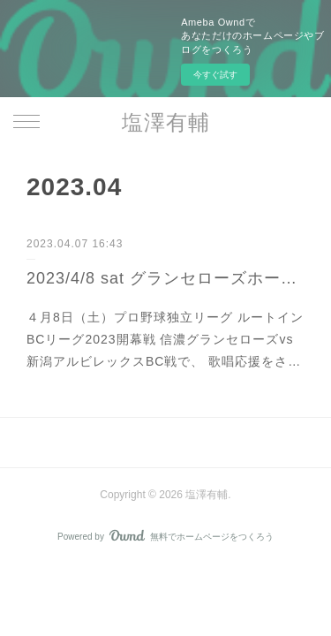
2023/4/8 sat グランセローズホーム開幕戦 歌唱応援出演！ (165, 278)
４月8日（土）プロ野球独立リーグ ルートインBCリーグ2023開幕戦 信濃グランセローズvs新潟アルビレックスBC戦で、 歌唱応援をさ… (165, 339)
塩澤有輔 (166, 122)
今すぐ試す (215, 75)
